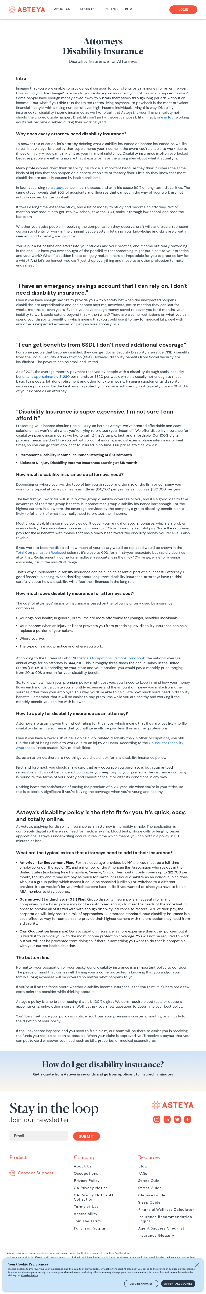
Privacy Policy (87, 1181)
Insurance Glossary (156, 1235)
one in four (165, 117)
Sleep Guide (149, 1202)
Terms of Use (86, 1206)
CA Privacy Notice (91, 1188)
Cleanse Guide (151, 1195)
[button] (88, 9)
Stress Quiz (148, 1181)
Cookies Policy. (29, 1275)
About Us (83, 1166)
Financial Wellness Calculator (166, 1209)
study (58, 187)
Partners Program (91, 1228)
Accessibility (85, 1214)
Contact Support (36, 1173)
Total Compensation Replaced (41, 552)
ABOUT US (62, 9)
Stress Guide (150, 1188)
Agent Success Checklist (161, 1228)
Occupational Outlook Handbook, (117, 658)
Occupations (86, 1173)
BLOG (129, 9)
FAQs (143, 1173)
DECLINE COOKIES (141, 1283)
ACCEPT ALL (178, 1283)
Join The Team (87, 1221)
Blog (142, 1166)
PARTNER (111, 9)
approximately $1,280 (52, 376)
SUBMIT (86, 1136)
